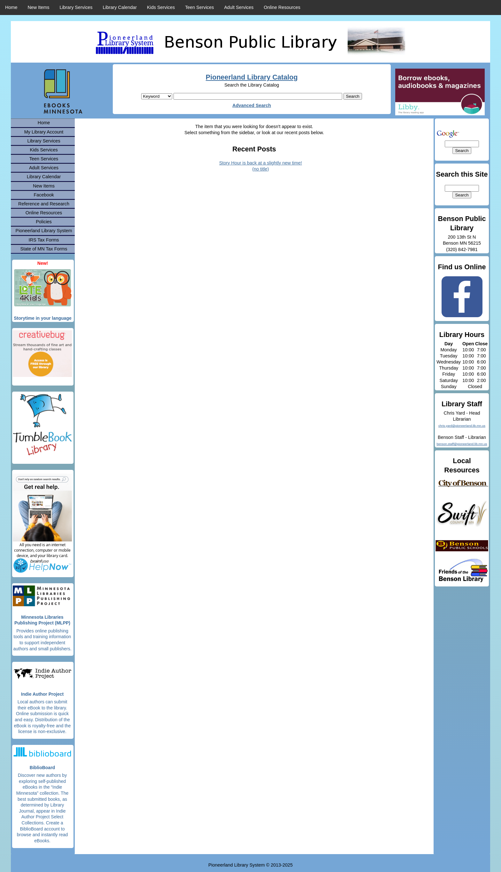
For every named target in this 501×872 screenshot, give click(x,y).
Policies (44, 221)
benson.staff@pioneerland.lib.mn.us (461, 444)
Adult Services (239, 7)
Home (11, 7)
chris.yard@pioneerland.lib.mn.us (461, 425)
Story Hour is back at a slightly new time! (260, 162)
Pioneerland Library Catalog (252, 77)
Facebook (44, 194)
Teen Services (199, 7)
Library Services (75, 7)
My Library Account (43, 131)
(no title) (260, 169)
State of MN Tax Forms (43, 248)
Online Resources (282, 7)
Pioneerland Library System (44, 230)
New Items (38, 7)
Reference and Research (43, 203)
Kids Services (161, 7)
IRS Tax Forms (44, 239)
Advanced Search (251, 105)
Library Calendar (120, 7)
